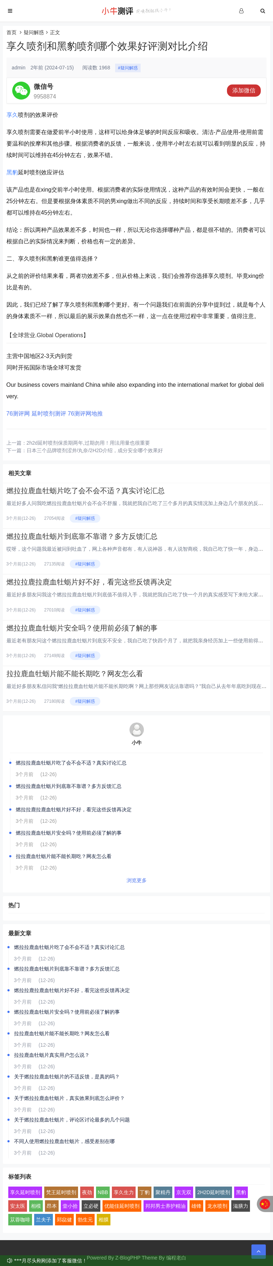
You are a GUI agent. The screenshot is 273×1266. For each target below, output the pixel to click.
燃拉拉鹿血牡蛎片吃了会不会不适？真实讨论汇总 (85, 491)
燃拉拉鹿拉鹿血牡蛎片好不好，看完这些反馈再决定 (89, 582)
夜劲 (87, 1192)
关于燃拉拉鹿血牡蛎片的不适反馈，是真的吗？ (67, 1076)
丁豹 (145, 1192)
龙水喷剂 (217, 1206)
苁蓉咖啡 (20, 1220)
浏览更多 (137, 880)
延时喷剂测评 (49, 413)
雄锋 (196, 1206)
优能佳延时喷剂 (122, 1206)
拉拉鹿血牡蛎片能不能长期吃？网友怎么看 (74, 674)
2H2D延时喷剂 (213, 1192)
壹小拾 (70, 1206)
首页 (11, 32)
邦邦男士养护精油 (165, 1206)
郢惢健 (64, 1220)
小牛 (137, 743)
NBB (103, 1192)
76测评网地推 (85, 413)
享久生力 (124, 1192)
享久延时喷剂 (25, 1192)
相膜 (104, 1220)
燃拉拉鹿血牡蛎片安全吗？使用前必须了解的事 (82, 628)
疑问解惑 (34, 32)
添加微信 (243, 90)
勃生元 (85, 1220)
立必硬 (91, 1206)
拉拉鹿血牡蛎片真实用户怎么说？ (52, 1055)
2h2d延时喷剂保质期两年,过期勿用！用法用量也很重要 (88, 443)
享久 (12, 115)
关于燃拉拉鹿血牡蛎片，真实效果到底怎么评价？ (69, 1098)
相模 (36, 1206)
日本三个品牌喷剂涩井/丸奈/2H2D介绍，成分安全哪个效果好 (95, 450)
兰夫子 (43, 1220)
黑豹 (12, 172)
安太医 (17, 1206)
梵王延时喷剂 (61, 1192)
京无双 (183, 1192)
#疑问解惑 (128, 67)
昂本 (52, 1206)
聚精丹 (162, 1192)
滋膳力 (240, 1206)
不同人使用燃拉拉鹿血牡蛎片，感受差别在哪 (64, 1141)
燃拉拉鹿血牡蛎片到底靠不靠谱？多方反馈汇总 (82, 536)
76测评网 (18, 413)
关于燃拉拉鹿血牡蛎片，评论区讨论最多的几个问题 (72, 1120)
